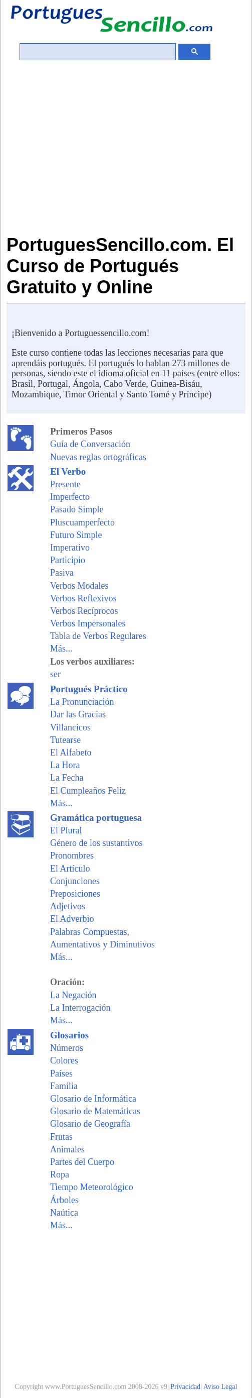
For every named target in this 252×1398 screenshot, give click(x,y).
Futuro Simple (76, 535)
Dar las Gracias (78, 714)
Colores (64, 1060)
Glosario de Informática (93, 1099)
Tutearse (65, 740)
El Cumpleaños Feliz (88, 791)
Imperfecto (70, 497)
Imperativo (70, 548)
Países (61, 1073)
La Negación (73, 995)
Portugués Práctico (89, 689)
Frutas (61, 1137)
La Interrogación (80, 1008)
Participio (67, 560)
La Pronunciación (82, 702)
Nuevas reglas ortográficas (98, 457)
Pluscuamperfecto (82, 522)
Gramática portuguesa (96, 817)
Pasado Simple (77, 509)
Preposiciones (75, 894)
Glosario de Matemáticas (95, 1111)
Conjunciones (75, 881)
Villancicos (70, 727)
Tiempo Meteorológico (91, 1187)
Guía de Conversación (90, 444)
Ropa (59, 1174)
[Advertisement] (126, 159)
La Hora (65, 765)
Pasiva (62, 573)
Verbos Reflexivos (83, 598)
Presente (65, 484)
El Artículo (70, 869)
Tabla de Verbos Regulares (98, 636)
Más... (61, 648)
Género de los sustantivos (96, 843)
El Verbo (68, 471)
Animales (67, 1149)
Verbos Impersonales (87, 623)
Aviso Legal (220, 1386)
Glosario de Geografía (90, 1124)
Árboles (64, 1200)
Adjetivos (67, 906)
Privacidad (185, 1386)
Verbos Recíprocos (84, 611)
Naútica (64, 1213)
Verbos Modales (79, 586)
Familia (64, 1086)
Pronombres (72, 855)
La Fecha (66, 778)
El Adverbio (72, 919)
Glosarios (69, 1035)
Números (66, 1048)
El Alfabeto (70, 752)
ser (55, 674)
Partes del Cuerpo (82, 1162)
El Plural (66, 830)
